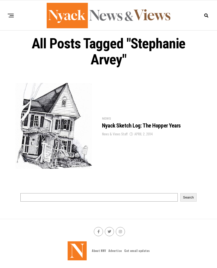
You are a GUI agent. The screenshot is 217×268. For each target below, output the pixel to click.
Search (188, 197)
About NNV (99, 250)
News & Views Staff (115, 133)
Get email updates (137, 250)
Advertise (115, 250)
